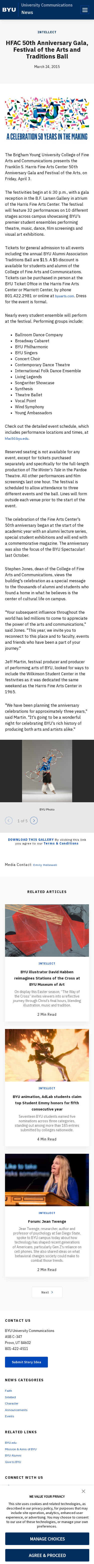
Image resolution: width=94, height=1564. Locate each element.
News (27, 12)
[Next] (34, 820)
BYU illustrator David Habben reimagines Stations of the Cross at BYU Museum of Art (47, 981)
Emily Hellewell (47, 864)
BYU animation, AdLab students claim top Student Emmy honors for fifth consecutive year (47, 1111)
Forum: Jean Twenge (47, 1233)
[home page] (9, 9)
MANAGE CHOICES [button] (47, 1539)
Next (47, 1304)
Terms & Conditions (61, 843)
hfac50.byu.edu (19, 438)
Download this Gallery (31, 840)
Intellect (47, 32)
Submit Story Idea (31, 1375)
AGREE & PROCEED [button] (47, 1555)
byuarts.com (66, 295)
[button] (83, 1490)
